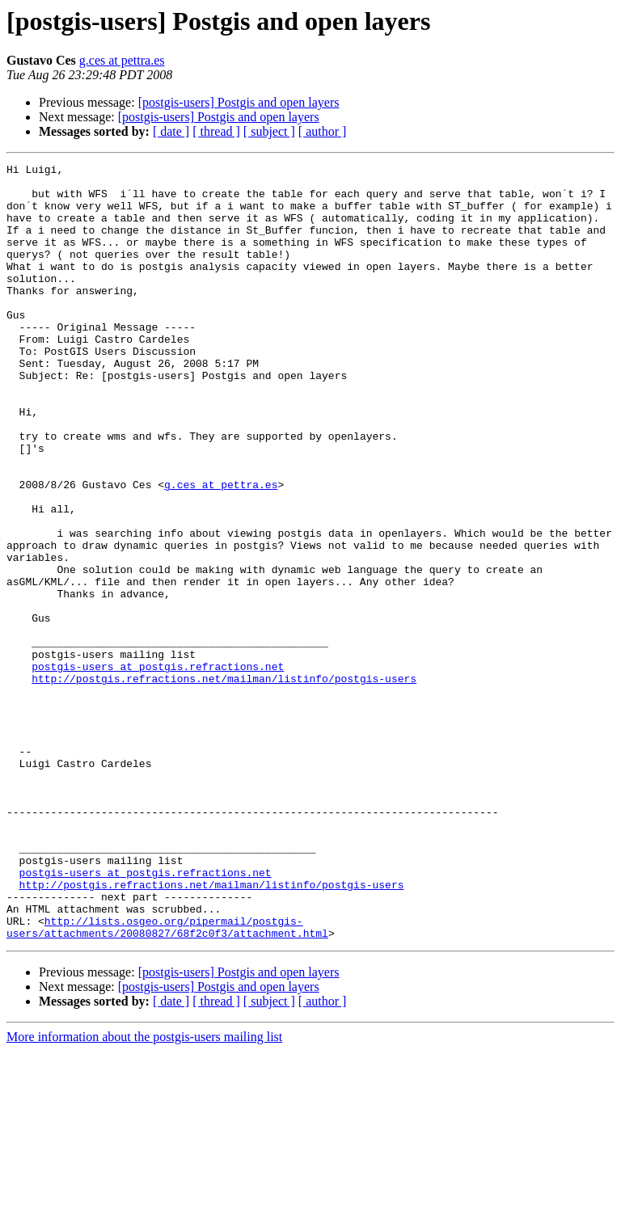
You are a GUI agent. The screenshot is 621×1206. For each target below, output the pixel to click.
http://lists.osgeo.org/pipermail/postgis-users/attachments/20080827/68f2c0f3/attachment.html (167, 1080)
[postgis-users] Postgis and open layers (239, 102)
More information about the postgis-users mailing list (144, 1192)
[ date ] (171, 131)
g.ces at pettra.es (122, 60)
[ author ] (322, 131)
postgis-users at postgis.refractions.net (158, 768)
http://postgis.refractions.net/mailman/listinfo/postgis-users (224, 782)
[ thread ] (216, 131)
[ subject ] (269, 131)
